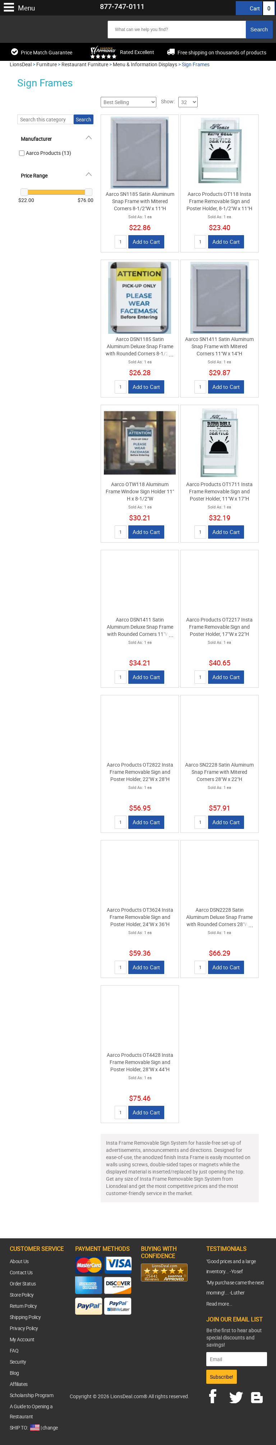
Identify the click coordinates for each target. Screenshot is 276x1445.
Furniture (46, 64)
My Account (22, 1339)
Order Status (23, 1283)
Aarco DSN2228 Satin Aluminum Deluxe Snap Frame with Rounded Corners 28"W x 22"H (219, 920)
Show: (168, 101)
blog (257, 1395)
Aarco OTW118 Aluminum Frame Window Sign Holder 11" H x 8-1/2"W (140, 491)
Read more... (219, 1303)
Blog (14, 1372)
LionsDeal (21, 64)
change (50, 1427)
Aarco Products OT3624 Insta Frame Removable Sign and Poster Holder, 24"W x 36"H (140, 917)
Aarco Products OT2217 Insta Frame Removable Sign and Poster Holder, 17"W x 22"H (219, 626)
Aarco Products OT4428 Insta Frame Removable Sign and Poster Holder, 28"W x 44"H (140, 1062)
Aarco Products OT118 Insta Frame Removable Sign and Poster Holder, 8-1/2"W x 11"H (219, 201)
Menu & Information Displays (145, 64)
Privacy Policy (24, 1328)
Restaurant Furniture (84, 64)
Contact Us (21, 1272)
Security (18, 1361)
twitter (238, 1395)
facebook (218, 1395)
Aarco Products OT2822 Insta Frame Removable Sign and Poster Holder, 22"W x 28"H (140, 771)
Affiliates (19, 1384)
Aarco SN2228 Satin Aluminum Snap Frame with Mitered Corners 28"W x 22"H (219, 771)
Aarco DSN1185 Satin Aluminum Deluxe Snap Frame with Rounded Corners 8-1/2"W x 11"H (140, 350)
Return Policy (23, 1305)
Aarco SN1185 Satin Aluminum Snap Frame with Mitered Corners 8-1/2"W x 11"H (140, 201)
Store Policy (22, 1294)
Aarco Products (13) (48, 152)
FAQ (14, 1350)
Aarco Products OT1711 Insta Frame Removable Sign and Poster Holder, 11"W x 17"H (219, 491)
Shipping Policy (25, 1317)
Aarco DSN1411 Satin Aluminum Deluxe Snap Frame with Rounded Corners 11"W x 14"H (140, 630)
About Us (19, 1261)
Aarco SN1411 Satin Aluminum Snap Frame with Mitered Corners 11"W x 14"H (219, 346)
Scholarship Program (32, 1395)
